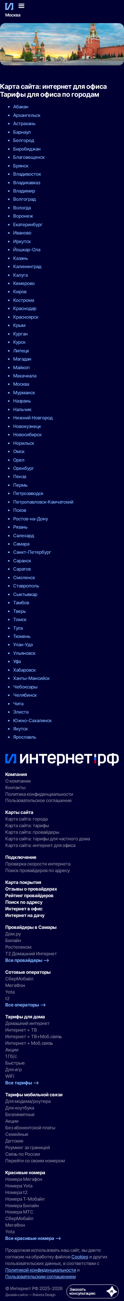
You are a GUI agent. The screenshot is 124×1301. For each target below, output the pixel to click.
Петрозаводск (28, 493)
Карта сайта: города (26, 819)
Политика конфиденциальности (39, 794)
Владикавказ (26, 182)
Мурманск (24, 392)
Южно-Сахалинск (32, 720)
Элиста (20, 712)
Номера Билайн (22, 1205)
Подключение (20, 857)
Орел (18, 460)
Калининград (27, 266)
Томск (19, 619)
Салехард (23, 535)
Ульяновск (24, 653)
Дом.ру (13, 933)
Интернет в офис (24, 908)
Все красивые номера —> (33, 1238)
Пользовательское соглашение (38, 800)
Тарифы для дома (25, 1016)
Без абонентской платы (30, 1127)
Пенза (19, 476)
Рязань (20, 527)
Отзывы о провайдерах (31, 889)
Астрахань (24, 123)
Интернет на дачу (25, 915)
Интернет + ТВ (21, 1030)
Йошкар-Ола (26, 249)
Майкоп (21, 367)
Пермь (20, 485)
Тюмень (21, 636)
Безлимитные (20, 1114)
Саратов (22, 569)
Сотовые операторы (28, 972)
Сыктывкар (25, 594)
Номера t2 (16, 1192)
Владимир (24, 190)
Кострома (23, 300)
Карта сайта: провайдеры (32, 832)
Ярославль (24, 737)
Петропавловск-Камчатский (43, 502)
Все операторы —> (25, 1004)
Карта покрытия (23, 882)
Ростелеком (18, 947)
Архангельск (26, 115)
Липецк (21, 350)
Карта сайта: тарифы (27, 825)
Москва (13, 15)
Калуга (20, 275)
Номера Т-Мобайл (25, 1199)
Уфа (17, 661)
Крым (19, 325)
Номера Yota (18, 1185)
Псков (19, 510)
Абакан (20, 106)
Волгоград (24, 199)
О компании (18, 781)
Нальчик (22, 409)
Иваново (22, 232)
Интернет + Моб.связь (29, 1043)
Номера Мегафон (23, 1179)
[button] (21, 6)
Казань (20, 258)
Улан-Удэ (23, 644)
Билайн (13, 940)
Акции (12, 1049)
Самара (21, 543)
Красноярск (25, 317)
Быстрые (15, 1063)
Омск (18, 451)
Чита (18, 703)
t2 (7, 998)
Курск (19, 342)
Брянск (20, 165)
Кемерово (24, 283)
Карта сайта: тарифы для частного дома (47, 838)
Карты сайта (19, 812)
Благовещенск (29, 157)
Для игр (13, 1069)
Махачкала (24, 375)
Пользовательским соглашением (40, 1276)
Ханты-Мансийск (31, 678)
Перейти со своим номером (35, 1160)
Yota (10, 992)
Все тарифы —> (22, 1082)
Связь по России (22, 1154)
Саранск (22, 560)
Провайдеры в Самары (31, 927)
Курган (20, 333)
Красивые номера (25, 1172)
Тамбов (21, 602)
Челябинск (25, 695)
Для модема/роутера (28, 1101)
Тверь (19, 611)
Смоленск (24, 577)
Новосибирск (27, 434)
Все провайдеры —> (27, 960)
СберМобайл (19, 978)
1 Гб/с (11, 1056)
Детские (14, 1140)
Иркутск (22, 241)
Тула (18, 628)
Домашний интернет (27, 1023)
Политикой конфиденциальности (40, 1270)
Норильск (23, 443)
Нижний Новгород (33, 417)
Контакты (15, 787)
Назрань (22, 401)
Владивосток (27, 174)
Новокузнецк (27, 426)
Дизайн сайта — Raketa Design (30, 1294)
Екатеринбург (28, 224)
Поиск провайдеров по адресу (37, 870)
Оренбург (23, 468)
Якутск (20, 728)
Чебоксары (25, 686)
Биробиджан (27, 149)
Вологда (22, 207)
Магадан (22, 359)
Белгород (23, 140)
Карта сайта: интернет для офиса (40, 845)
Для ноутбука (19, 1107)
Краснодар (24, 308)
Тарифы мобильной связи (33, 1094)
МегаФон (15, 985)
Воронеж (23, 216)
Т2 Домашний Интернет (31, 953)
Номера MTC (19, 1211)
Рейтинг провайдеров (29, 895)
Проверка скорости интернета (37, 863)
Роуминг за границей (27, 1147)
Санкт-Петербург (32, 552)
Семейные (16, 1134)
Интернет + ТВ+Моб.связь (33, 1036)
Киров (19, 291)
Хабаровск (24, 670)
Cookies (79, 1256)
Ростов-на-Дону (30, 518)
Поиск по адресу (24, 902)
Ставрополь (26, 585)
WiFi (9, 1076)
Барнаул (22, 132)
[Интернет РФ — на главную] (62, 759)
